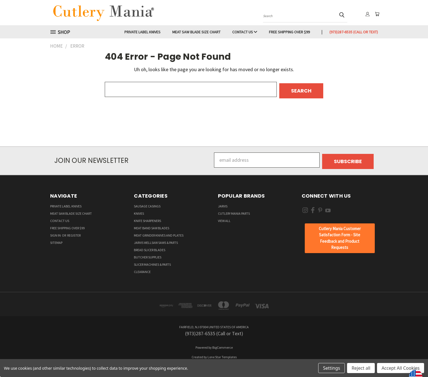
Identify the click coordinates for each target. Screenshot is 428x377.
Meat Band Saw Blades (151, 225)
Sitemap (56, 240)
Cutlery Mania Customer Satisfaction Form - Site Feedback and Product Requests (340, 235)
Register (74, 232)
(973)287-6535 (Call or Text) (353, 31)
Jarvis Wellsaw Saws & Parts (156, 240)
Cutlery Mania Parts (234, 211)
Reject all (361, 368)
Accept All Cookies (401, 368)
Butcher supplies (147, 254)
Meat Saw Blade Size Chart (196, 31)
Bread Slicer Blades (149, 247)
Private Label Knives (142, 31)
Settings (331, 368)
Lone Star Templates (222, 354)
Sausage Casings (147, 203)
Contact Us (244, 31)
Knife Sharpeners (147, 218)
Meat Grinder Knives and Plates (158, 232)
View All (224, 218)
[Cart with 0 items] (376, 14)
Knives (139, 211)
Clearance (142, 269)
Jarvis (222, 203)
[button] (339, 235)
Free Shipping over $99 (289, 31)
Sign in (55, 232)
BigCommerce (222, 345)
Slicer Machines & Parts (152, 262)
